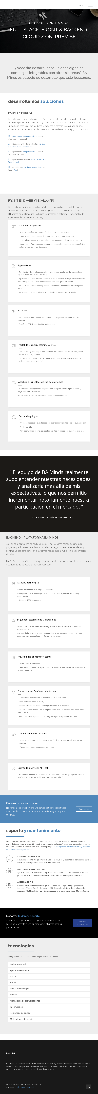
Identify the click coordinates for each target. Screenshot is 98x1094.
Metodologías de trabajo (21, 1019)
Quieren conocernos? (82, 922)
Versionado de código (20, 1013)
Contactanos (83, 809)
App (15, 170)
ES (81, 5)
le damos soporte (29, 915)
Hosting (13, 995)
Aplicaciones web (18, 964)
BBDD (13, 982)
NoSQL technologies (19, 988)
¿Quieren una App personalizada (25, 136)
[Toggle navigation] (90, 5)
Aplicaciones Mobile (19, 970)
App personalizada (30, 151)
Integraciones (16, 1007)
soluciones (52, 101)
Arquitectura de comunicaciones (25, 1001)
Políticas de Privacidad (25, 1087)
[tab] (49, 964)
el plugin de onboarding (31, 167)
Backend (14, 976)
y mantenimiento (42, 830)
